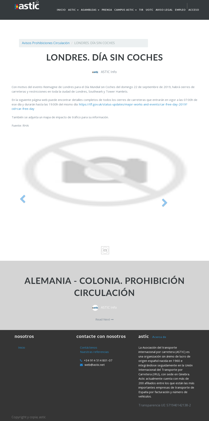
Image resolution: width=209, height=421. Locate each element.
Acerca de (159, 337)
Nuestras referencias (94, 352)
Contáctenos (88, 347)
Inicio (21, 347)
